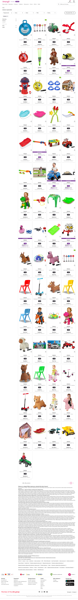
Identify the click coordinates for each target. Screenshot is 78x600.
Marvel (29, 558)
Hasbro (35, 571)
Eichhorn (31, 568)
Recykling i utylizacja (32, 585)
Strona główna (43, 581)
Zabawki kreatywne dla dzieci (51, 558)
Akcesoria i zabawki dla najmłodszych (58, 566)
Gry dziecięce (62, 568)
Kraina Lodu (33, 558)
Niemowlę (4, 20)
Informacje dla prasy (5, 585)
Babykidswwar (41, 571)
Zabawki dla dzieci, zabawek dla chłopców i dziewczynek (28, 566)
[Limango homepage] (5, 1)
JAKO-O (19, 562)
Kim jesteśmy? (4, 581)
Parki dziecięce (40, 568)
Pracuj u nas (3, 584)
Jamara (24, 562)
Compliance (16, 587)
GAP (21, 558)
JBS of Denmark (47, 562)
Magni (35, 568)
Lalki (45, 568)
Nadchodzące (55, 583)
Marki (42, 590)
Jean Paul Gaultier (54, 562)
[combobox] (66, 5)
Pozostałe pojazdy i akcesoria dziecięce (25, 571)
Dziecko (4, 22)
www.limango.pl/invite (48, 598)
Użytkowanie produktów (32, 584)
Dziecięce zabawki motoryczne (35, 564)
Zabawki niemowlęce (47, 564)
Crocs (23, 558)
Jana (27, 562)
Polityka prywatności (18, 584)
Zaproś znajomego (4, 583)
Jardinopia (31, 562)
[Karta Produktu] (25, 34)
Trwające (54, 581)
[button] (74, 1)
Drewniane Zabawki (69, 568)
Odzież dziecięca (36, 557)
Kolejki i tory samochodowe (23, 568)
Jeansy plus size (63, 562)
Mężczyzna (43, 587)
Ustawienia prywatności (18, 585)
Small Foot (27, 564)
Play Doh (26, 558)
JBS (42, 562)
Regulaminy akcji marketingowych (20, 583)
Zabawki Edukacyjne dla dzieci (40, 558)
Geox (19, 558)
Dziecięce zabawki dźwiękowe (57, 564)
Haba (49, 566)
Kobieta (42, 585)
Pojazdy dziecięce (44, 566)
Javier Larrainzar (37, 562)
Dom (3, 27)
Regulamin (16, 581)
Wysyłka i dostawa (31, 581)
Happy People (21, 564)
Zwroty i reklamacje (32, 583)
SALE (3, 28)
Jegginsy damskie (70, 562)
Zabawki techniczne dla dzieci (53, 568)
